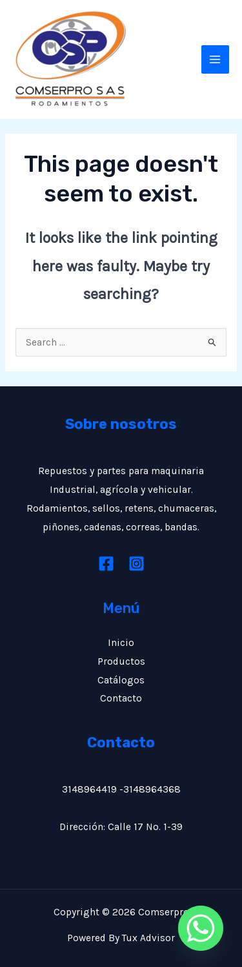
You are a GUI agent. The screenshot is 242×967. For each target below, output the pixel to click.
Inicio (121, 643)
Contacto (121, 698)
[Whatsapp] (200, 928)
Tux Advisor (148, 938)
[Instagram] (136, 564)
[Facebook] (106, 564)
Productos (121, 661)
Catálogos (121, 680)
